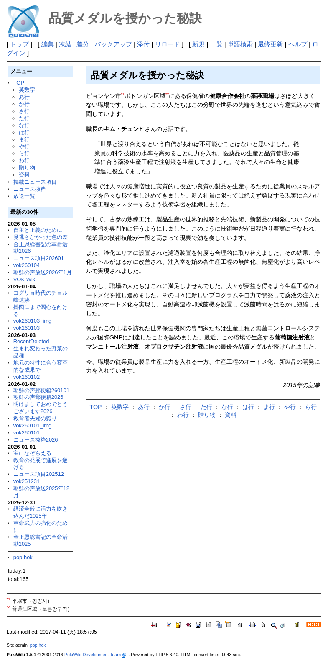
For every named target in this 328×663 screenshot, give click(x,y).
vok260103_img (32, 321)
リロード (167, 44)
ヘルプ (297, 44)
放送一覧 (24, 196)
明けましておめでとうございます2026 (40, 407)
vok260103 (26, 328)
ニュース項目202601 (38, 258)
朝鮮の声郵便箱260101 (41, 390)
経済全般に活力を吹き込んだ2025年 (40, 512)
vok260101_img (32, 425)
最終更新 (270, 44)
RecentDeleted (31, 341)
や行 (24, 146)
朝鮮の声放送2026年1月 (42, 272)
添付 (143, 44)
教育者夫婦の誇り (35, 418)
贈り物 (27, 167)
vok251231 (26, 481)
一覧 (216, 44)
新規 (198, 44)
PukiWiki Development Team (95, 654)
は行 (24, 132)
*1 (123, 94)
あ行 (24, 97)
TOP (18, 83)
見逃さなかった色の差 (40, 237)
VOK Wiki (25, 279)
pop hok (23, 557)
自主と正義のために (37, 230)
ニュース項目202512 (38, 474)
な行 (24, 125)
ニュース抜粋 (29, 189)
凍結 (65, 44)
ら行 (24, 153)
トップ (19, 44)
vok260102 (26, 377)
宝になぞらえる (32, 453)
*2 (167, 94)
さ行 (24, 111)
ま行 (24, 139)
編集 (47, 44)
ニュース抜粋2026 (35, 440)
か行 (24, 104)
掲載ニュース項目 (35, 182)
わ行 (24, 160)
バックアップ (113, 44)
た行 (24, 118)
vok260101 (26, 432)
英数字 (27, 90)
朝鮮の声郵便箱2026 (38, 397)
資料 (24, 175)
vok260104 (26, 265)
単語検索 (240, 44)
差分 (82, 44)
